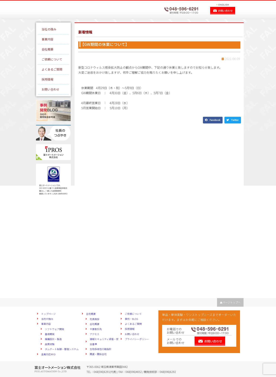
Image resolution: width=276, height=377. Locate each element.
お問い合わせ (50, 89)
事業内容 (47, 39)
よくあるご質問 (52, 69)
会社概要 (47, 49)
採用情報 (47, 79)
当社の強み (49, 29)
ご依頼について (52, 59)
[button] (213, 120)
